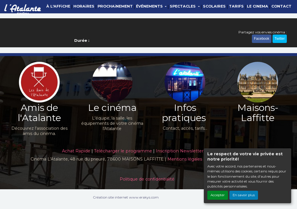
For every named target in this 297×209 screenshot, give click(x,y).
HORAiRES (83, 6)
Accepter (218, 195)
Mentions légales (184, 159)
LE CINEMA (257, 6)
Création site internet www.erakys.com (126, 197)
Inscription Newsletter (180, 151)
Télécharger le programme (123, 151)
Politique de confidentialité (147, 179)
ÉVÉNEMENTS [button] (150, 6)
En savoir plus (244, 195)
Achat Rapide (76, 151)
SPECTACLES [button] (183, 6)
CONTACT (281, 6)
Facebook (261, 39)
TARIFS (236, 6)
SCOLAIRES (214, 6)
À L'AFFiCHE (58, 6)
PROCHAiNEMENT (115, 6)
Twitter (280, 39)
